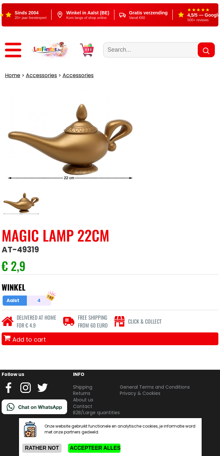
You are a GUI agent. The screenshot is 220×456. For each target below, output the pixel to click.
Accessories (41, 75)
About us (83, 400)
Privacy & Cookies (140, 393)
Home (12, 75)
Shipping (82, 387)
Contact (82, 406)
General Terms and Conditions (155, 387)
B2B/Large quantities (96, 412)
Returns (81, 393)
